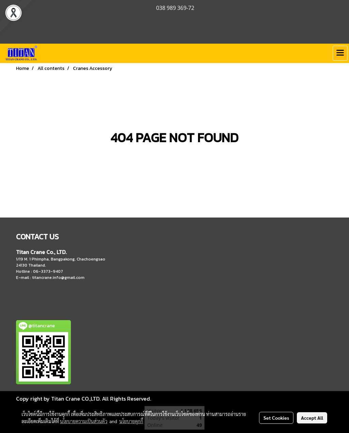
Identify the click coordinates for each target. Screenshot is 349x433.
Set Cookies (276, 418)
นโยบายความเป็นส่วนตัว (83, 421)
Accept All (312, 418)
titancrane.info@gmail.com (58, 277)
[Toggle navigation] (340, 53)
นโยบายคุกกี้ (131, 421)
